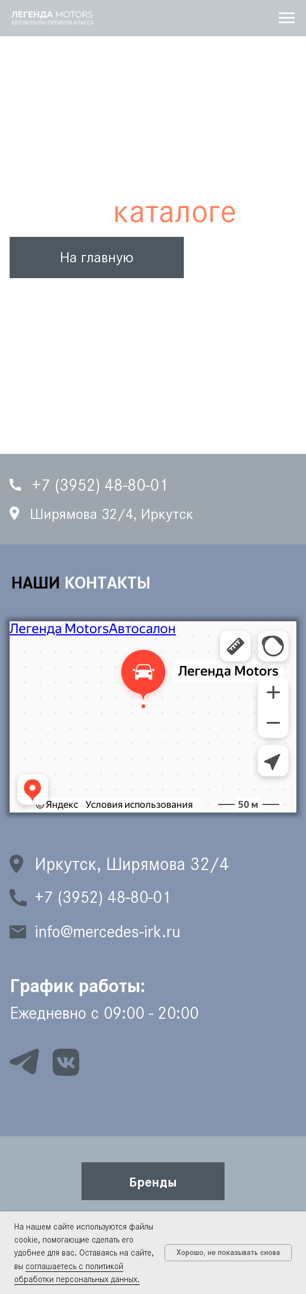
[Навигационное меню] (287, 18)
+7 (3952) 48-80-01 (103, 897)
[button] (153, 1181)
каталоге (174, 211)
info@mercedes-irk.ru (107, 931)
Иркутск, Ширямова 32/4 (132, 864)
